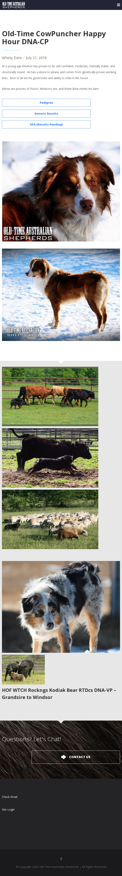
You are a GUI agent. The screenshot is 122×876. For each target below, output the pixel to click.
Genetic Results (46, 113)
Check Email (9, 797)
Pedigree (46, 102)
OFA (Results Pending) (46, 124)
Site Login (8, 809)
